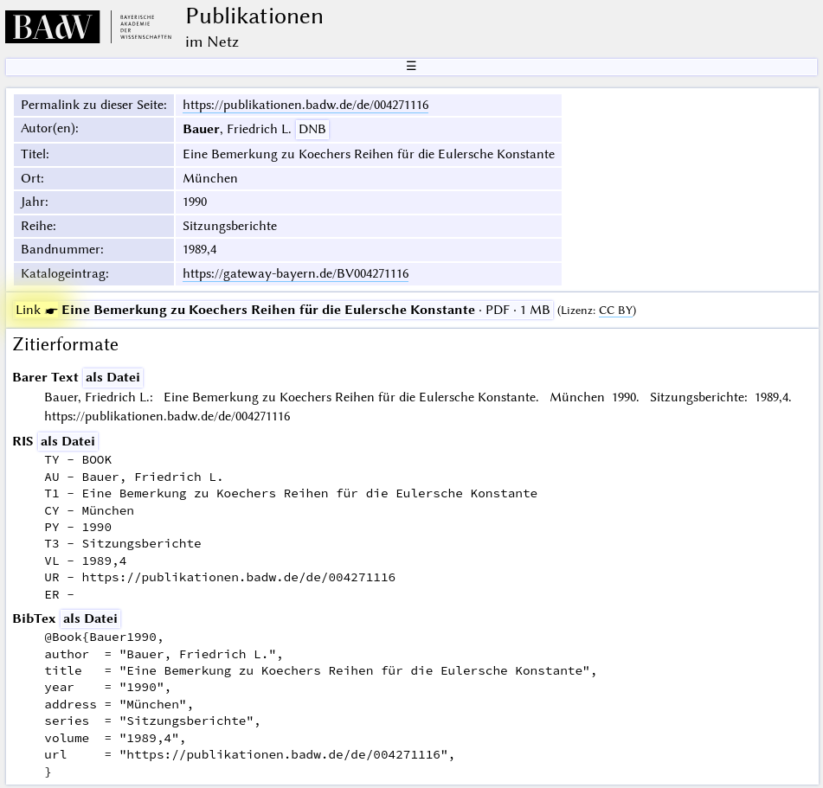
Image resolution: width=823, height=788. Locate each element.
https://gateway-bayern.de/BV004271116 (295, 273)
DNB (312, 129)
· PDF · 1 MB (283, 309)
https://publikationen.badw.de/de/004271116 (305, 104)
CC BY (616, 310)
